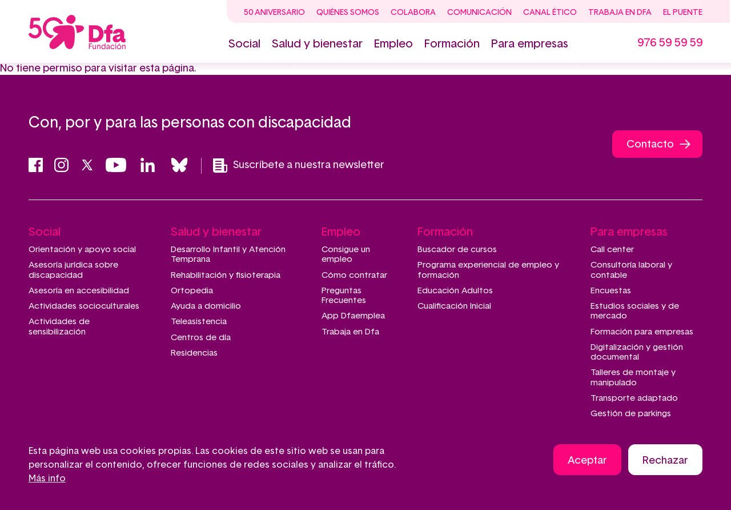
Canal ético (550, 13)
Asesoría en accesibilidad (79, 290)
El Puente (682, 13)
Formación (452, 44)
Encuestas (611, 290)
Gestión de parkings (631, 413)
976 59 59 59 (669, 43)
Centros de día (201, 337)
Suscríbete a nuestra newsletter (298, 165)
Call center (612, 249)
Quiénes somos (347, 13)
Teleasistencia (199, 321)
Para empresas (529, 44)
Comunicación (479, 13)
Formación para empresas (642, 332)
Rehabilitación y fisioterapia (225, 275)
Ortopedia (192, 290)
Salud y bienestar (317, 44)
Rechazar (665, 462)
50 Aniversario (274, 13)
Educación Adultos (455, 290)
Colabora (413, 13)
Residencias (194, 353)
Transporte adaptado (634, 398)
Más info (47, 479)
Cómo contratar (354, 275)
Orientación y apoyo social (82, 249)
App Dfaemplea (353, 316)
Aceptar (587, 462)
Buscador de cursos (457, 249)
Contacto (650, 145)
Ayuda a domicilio (206, 306)
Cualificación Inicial (454, 306)
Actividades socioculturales (84, 306)
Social (244, 44)
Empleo (393, 44)
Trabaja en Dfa (620, 13)
